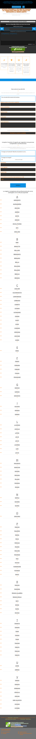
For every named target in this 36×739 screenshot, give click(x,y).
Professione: (3, 116)
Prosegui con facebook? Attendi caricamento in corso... (13, 152)
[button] (18, 160)
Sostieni (18, 49)
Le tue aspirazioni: (5, 121)
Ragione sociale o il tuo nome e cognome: (10, 102)
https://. (18, 724)
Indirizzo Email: (4, 112)
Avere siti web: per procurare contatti (26, 734)
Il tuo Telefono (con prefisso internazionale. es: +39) (12, 177)
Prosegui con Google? (6, 157)
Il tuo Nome (3, 162)
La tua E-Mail (3, 172)
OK (23, 7)
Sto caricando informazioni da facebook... (10, 97)
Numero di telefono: (5, 107)
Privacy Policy (27, 130)
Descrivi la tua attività (18, 80)
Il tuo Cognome (4, 167)
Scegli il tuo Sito (15, 717)
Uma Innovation (10, 717)
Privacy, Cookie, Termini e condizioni (10, 719)
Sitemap (4, 733)
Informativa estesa (16, 7)
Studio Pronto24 (28, 719)
